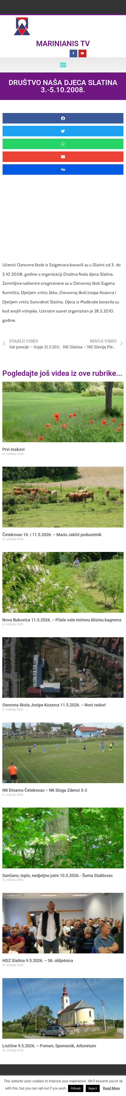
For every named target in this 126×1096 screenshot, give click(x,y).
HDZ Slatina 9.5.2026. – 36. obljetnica (37, 960)
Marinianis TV (63, 43)
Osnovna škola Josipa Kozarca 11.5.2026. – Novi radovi (54, 704)
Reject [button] (93, 1088)
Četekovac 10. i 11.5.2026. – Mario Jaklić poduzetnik (52, 534)
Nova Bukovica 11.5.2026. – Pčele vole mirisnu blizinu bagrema (61, 619)
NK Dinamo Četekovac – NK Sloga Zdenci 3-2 (44, 790)
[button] (63, 65)
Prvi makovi (13, 449)
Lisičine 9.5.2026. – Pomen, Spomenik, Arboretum (49, 1045)
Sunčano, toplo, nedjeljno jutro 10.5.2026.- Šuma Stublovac (57, 875)
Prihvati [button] (76, 1088)
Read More (111, 1088)
